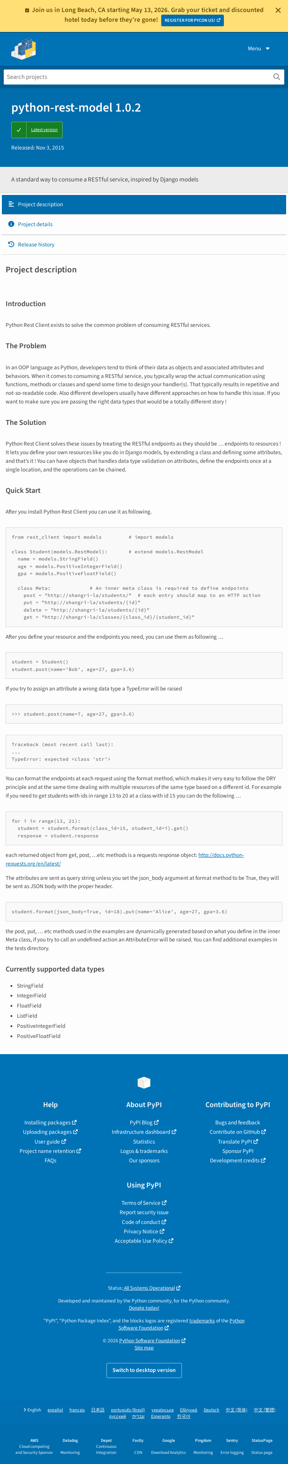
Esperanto (161, 1416)
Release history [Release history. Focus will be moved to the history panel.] (31, 244)
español (55, 1410)
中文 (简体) (237, 1410)
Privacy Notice (141, 1231)
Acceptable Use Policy (141, 1241)
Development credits (235, 1160)
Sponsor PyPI (238, 1151)
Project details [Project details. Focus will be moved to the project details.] (30, 224)
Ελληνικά (188, 1410)
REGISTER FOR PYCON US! (190, 20)
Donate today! (144, 1307)
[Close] (278, 10)
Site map (144, 1347)
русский (117, 1416)
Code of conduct (141, 1222)
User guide (47, 1142)
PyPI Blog (141, 1122)
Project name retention (47, 1151)
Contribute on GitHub (235, 1132)
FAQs (50, 1160)
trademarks (202, 1320)
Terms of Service (141, 1203)
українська (163, 1410)
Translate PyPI (235, 1142)
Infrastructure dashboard (141, 1132)
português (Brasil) (128, 1410)
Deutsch (211, 1410)
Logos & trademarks (144, 1151)
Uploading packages (47, 1132)
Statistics (144, 1142)
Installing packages (47, 1122)
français (77, 1410)
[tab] (144, 205)
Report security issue (144, 1212)
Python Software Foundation (149, 1340)
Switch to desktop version (144, 1370)
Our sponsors (144, 1160)
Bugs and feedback (237, 1122)
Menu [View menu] (259, 48)
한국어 (183, 1416)
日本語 (98, 1410)
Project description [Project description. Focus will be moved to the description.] (35, 204)
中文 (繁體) (265, 1410)
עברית (138, 1416)
